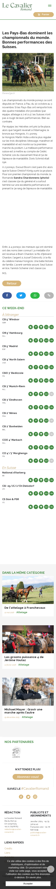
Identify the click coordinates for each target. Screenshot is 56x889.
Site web (30, 327)
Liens (7, 852)
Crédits (8, 848)
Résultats (41, 327)
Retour (12, 283)
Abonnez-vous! (28, 777)
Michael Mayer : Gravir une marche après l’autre (23, 711)
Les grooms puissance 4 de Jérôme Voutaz (24, 658)
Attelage (21, 612)
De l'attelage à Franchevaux (24, 607)
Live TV (51, 327)
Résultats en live (46, 327)
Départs (36, 327)
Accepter (28, 883)
